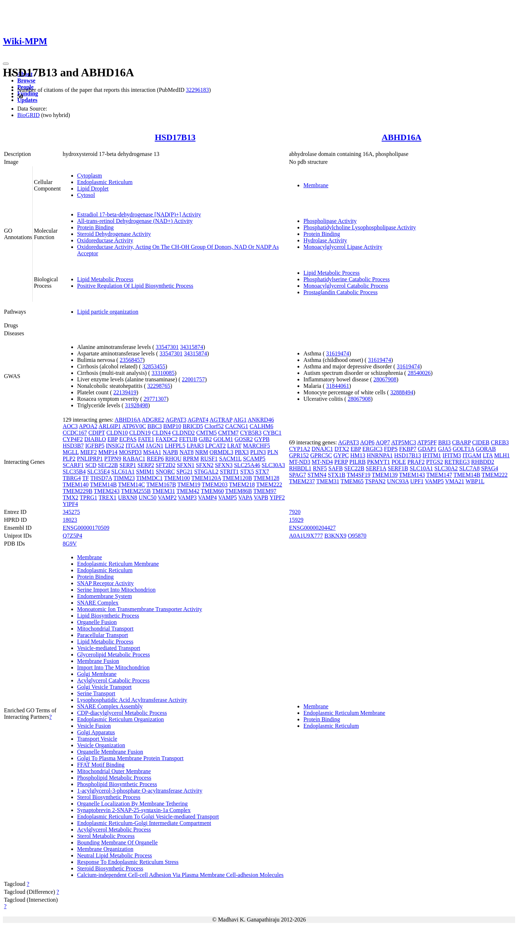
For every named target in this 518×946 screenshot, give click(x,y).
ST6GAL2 (206, 471)
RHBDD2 (482, 462)
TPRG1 (88, 497)
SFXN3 (223, 465)
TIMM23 (124, 478)
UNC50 (147, 497)
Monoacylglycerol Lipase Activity (342, 247)
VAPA (245, 497)
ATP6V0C (134, 426)
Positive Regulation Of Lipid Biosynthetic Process (135, 286)
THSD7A (101, 478)
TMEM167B (161, 484)
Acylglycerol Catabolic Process (113, 680)
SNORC (165, 471)
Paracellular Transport (102, 635)
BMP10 (172, 426)
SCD (90, 465)
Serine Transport (96, 693)
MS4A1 (152, 452)
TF (85, 478)
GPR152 (299, 455)
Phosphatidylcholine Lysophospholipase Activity (359, 227)
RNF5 (320, 468)
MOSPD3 (130, 452)
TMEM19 (188, 484)
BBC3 (154, 426)
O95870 (357, 536)
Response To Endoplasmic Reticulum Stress (127, 862)
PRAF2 (415, 462)
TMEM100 (177, 478)
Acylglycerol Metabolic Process (114, 829)
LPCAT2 (215, 446)
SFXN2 (205, 465)
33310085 (162, 373)
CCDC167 (75, 433)
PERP (341, 462)
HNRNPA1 (379, 455)
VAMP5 (227, 497)
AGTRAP (220, 420)
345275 (71, 512)
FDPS (390, 449)
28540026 (419, 373)
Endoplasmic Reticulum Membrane (118, 564)
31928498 (136, 405)
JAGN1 (154, 446)
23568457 (131, 360)
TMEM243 (107, 491)
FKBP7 (408, 449)
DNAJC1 (322, 449)
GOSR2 (244, 439)
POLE (398, 462)
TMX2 (70, 497)
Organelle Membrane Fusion (110, 752)
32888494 (401, 392)
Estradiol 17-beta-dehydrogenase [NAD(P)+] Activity (139, 214)
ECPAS (127, 439)
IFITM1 (432, 455)
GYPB (262, 439)
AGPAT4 (197, 420)
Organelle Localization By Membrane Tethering (132, 804)
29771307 (155, 399)
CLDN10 (117, 433)
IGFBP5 (94, 446)
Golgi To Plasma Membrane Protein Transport (130, 758)
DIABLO (95, 439)
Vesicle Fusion (94, 726)
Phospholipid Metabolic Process (114, 778)
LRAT (234, 446)
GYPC (341, 455)
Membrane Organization (105, 849)
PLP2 (69, 459)
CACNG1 (236, 426)
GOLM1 (223, 439)
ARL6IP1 (110, 426)
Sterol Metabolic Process (106, 836)
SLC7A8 (469, 468)
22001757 (193, 379)
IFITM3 (451, 455)
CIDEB (481, 442)
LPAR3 (195, 446)
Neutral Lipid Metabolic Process (114, 855)
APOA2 (88, 426)
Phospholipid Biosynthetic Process (117, 784)
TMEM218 (242, 484)
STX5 (247, 471)
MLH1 (502, 455)
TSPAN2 (375, 481)
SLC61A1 (123, 471)
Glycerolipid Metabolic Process (113, 654)
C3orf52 (214, 426)
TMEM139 (384, 475)
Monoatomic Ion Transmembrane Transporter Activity (139, 609)
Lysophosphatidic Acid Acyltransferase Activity (132, 700)
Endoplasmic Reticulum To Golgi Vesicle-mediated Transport (148, 816)
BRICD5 (193, 426)
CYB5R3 (251, 433)
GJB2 (205, 439)
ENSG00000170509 (86, 528)
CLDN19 (140, 433)
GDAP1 (427, 449)
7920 (294, 512)
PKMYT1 (378, 462)
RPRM (191, 459)
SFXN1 (186, 465)
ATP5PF (427, 442)
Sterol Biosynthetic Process (108, 797)
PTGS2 (434, 462)
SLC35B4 (74, 471)
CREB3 (500, 442)
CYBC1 (272, 433)
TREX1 (108, 497)
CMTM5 (206, 433)
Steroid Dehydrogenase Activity (114, 234)
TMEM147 (439, 475)
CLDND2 (183, 433)
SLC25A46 (247, 465)
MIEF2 (88, 452)
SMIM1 (145, 471)
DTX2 (342, 449)
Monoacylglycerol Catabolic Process (345, 286)
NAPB (170, 452)
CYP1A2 (299, 449)
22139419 (124, 392)
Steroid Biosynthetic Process (110, 868)
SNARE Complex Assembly (109, 706)
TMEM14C (131, 484)
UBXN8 (127, 497)
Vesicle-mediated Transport (108, 648)
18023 (70, 520)
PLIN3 (258, 452)
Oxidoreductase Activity (105, 240)
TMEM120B (237, 478)
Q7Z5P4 (72, 536)
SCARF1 (73, 465)
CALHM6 (261, 426)
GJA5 (444, 449)
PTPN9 (112, 459)
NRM (201, 452)
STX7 (262, 471)
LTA (487, 455)
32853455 (153, 366)
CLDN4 (161, 433)
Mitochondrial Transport (105, 629)
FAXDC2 (167, 439)
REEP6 (155, 459)
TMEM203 (215, 484)
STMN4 (317, 475)
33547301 (167, 347)
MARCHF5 (256, 446)
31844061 (337, 386)
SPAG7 (297, 475)
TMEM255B (136, 491)
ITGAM (135, 446)
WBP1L (474, 481)
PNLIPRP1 (90, 459)
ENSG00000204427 (312, 528)
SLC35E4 (98, 471)
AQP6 (367, 442)
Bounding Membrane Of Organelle (117, 842)
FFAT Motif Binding (100, 765)
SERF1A (376, 468)
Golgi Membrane (97, 674)
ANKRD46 (261, 420)
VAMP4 (207, 497)
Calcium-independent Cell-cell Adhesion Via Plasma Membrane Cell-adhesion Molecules (180, 875)
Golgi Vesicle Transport (104, 687)
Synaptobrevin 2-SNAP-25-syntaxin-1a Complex (134, 810)
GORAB (486, 449)
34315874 (191, 347)
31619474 (337, 353)
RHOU (173, 459)
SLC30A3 (273, 465)
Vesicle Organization (101, 745)
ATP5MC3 (403, 442)
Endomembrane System (104, 596)
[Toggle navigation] (6, 64)
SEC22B (108, 465)
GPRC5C (321, 455)
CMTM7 (228, 433)
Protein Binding (95, 227)
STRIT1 (229, 471)
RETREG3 (457, 462)
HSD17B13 (175, 137)
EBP (113, 439)
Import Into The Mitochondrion (113, 667)
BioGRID (28, 115)
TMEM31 (163, 491)
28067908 (384, 379)
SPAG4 (489, 468)
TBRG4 (72, 478)
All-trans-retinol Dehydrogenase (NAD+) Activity (134, 221)
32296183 (197, 90)
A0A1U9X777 (306, 536)
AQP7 (383, 442)
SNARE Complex (97, 603)
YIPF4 (70, 504)
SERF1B (398, 468)
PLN (272, 452)
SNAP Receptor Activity (105, 583)
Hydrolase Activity (325, 240)
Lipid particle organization (107, 312)
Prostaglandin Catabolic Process (340, 292)
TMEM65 (352, 481)
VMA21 (454, 481)
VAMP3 (187, 497)
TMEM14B (103, 484)
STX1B (336, 475)
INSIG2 (115, 446)
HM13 (357, 455)
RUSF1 (209, 459)
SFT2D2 (166, 465)
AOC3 (70, 426)
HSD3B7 (73, 446)
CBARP (461, 442)
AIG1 (239, 420)
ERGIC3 (372, 449)
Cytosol (86, 195)
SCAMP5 (254, 459)
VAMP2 (167, 497)
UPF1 (416, 481)
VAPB (261, 497)
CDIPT (96, 433)
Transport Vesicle (97, 739)
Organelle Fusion (97, 622)
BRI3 (444, 442)
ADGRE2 (153, 420)
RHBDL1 (300, 468)
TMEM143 (412, 475)
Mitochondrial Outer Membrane (114, 771)
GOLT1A (463, 449)
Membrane (315, 185)
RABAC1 (134, 459)
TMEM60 (212, 491)
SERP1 (127, 465)
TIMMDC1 (149, 478)
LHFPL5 (175, 446)
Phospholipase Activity (329, 221)
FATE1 (146, 439)
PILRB (357, 462)
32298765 (158, 386)
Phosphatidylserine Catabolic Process (346, 279)
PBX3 (242, 452)
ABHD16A (402, 137)
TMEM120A (206, 478)
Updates (27, 100)
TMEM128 (266, 478)
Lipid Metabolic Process (105, 279)
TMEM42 (187, 491)
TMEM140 (75, 484)
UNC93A (398, 481)
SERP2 (145, 465)
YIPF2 (277, 497)
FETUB (188, 439)
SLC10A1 (421, 468)
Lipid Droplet (93, 188)
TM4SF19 (359, 475)
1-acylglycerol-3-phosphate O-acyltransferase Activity (139, 791)
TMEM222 (269, 484)
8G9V (70, 544)
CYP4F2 (73, 439)
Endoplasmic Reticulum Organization (120, 719)
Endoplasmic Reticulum (104, 182)
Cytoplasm (89, 175)
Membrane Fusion (98, 661)
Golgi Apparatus (96, 732)
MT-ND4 (322, 462)
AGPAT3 (175, 420)
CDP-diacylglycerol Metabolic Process (122, 713)
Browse (26, 80)
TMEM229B (77, 491)
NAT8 (187, 452)
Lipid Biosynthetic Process (108, 616)
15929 (296, 520)
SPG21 (184, 471)
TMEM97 (264, 491)
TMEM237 (302, 481)
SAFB (335, 468)
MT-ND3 (299, 462)
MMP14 (107, 452)
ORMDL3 (221, 452)
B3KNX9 (335, 536)
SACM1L (230, 459)
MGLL (71, 452)
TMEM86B (238, 491)
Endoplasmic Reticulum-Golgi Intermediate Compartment (144, 823)
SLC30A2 (446, 468)
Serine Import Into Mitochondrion (116, 590)
